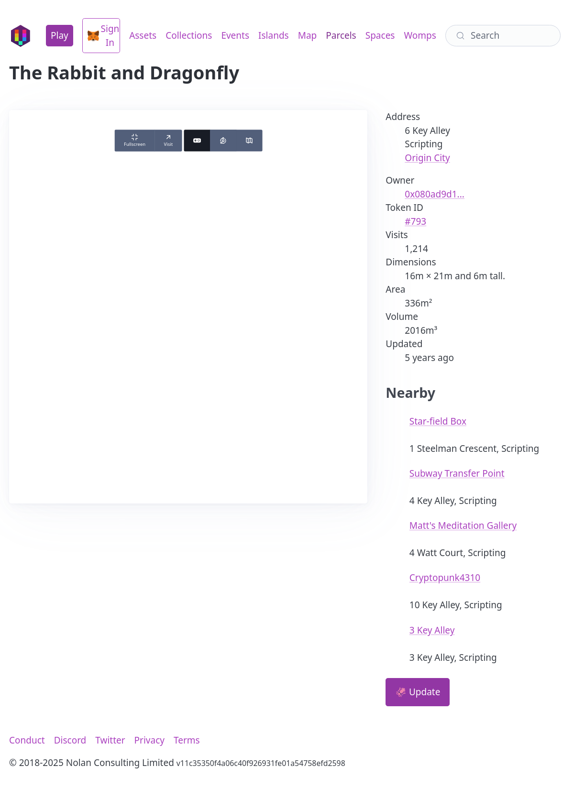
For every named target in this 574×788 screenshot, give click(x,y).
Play (59, 35)
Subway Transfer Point (457, 473)
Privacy (149, 740)
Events (235, 35)
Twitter (110, 740)
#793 (415, 221)
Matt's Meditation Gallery (463, 525)
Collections (189, 35)
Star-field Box (437, 421)
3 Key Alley (432, 630)
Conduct (27, 740)
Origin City (427, 158)
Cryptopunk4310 (444, 577)
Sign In (104, 35)
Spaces (380, 35)
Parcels (341, 35)
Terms (187, 740)
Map (307, 35)
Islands (273, 35)
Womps (420, 35)
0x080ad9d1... (434, 194)
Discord (70, 740)
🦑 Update (417, 692)
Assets (142, 35)
